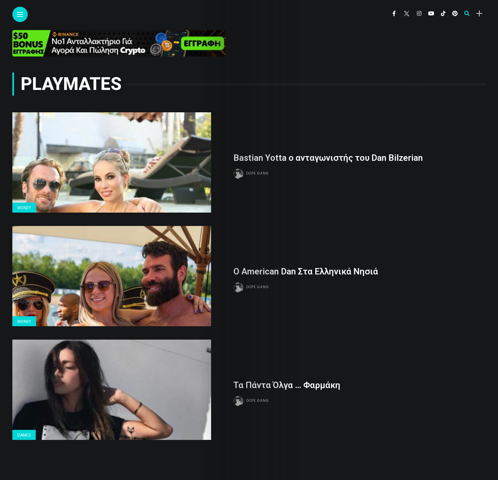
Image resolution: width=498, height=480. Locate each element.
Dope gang (257, 173)
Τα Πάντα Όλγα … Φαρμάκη (286, 385)
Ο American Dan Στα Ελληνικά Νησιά (305, 271)
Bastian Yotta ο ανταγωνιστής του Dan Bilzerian (328, 158)
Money (24, 208)
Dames (24, 435)
